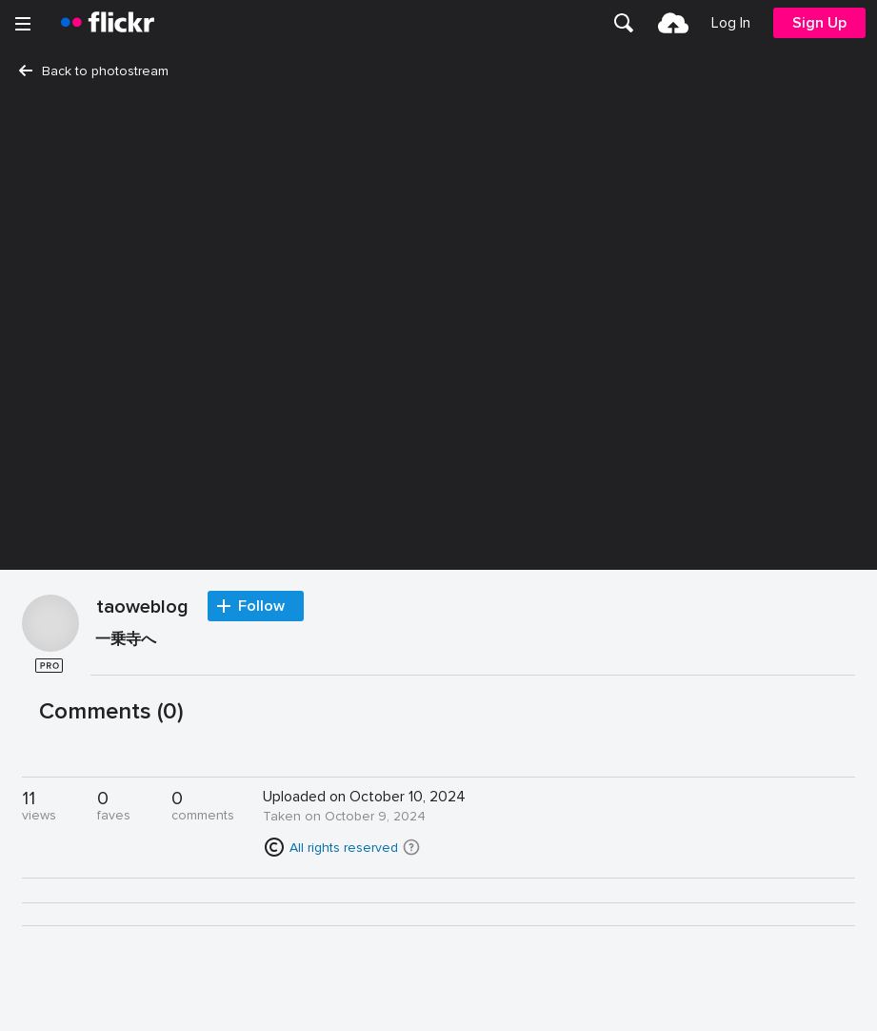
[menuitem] (623, 23)
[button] (411, 847)
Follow (261, 606)
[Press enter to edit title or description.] (472, 643)
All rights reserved (343, 847)
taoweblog (142, 607)
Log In (730, 22)
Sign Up (819, 22)
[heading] (107, 23)
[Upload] (673, 23)
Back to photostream (94, 71)
